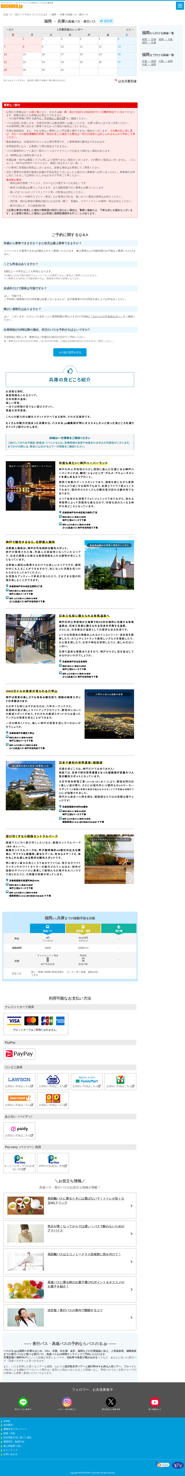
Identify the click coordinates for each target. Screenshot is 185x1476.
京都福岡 (149, 61)
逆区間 (106, 21)
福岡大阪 (166, 39)
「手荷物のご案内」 (53, 118)
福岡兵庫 (149, 42)
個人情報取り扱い (12, 1446)
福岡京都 (149, 39)
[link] (162, 1465)
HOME (6, 1421)
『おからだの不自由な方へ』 (106, 316)
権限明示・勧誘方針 (14, 1441)
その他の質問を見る (70, 352)
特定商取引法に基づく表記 (17, 1437)
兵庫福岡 (149, 64)
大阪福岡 (166, 61)
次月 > (129, 29)
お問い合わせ (10, 1454)
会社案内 (8, 1425)
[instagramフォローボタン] (67, 1402)
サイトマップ (10, 1450)
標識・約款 (9, 1433)
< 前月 (10, 29)
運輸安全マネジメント (15, 1429)
